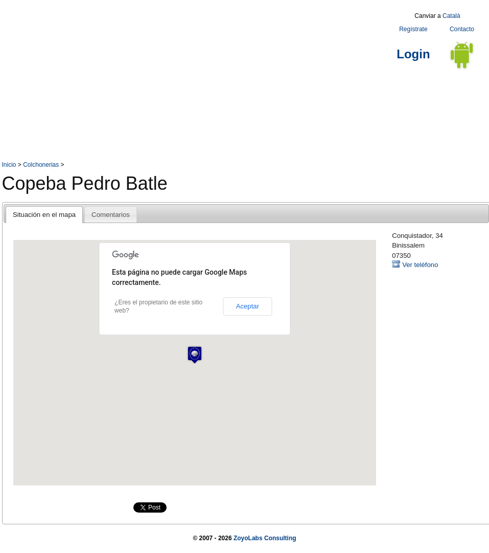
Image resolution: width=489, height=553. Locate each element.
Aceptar (247, 306)
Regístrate (413, 29)
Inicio (9, 164)
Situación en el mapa (44, 214)
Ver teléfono (420, 265)
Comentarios (110, 214)
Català (451, 15)
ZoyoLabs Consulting (265, 538)
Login (413, 54)
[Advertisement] (176, 80)
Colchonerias (41, 164)
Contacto (462, 29)
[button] (195, 354)
